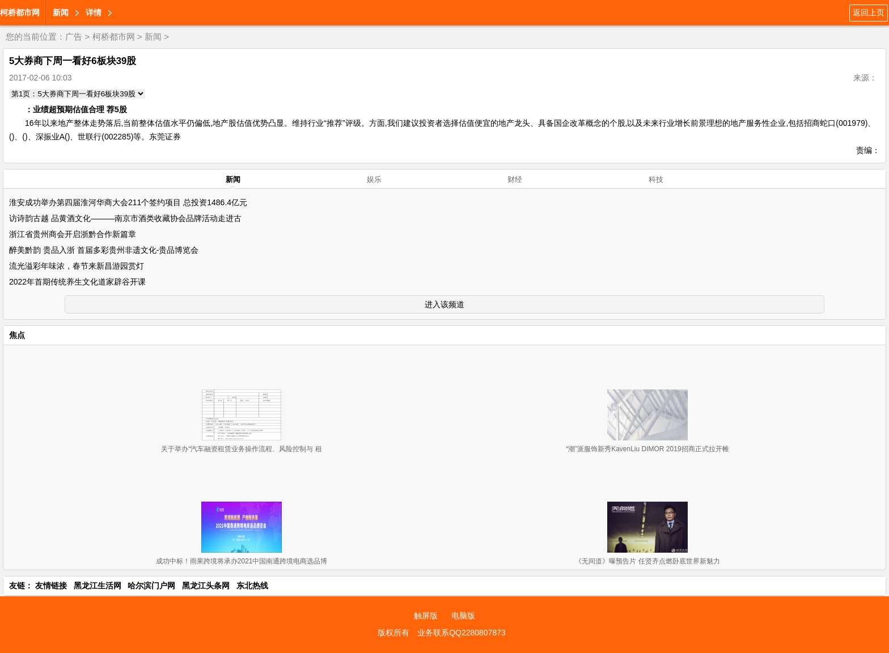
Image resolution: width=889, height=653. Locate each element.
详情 (93, 12)
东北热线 (252, 585)
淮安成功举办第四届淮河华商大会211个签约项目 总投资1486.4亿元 (128, 202)
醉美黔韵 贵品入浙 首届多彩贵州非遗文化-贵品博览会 (103, 250)
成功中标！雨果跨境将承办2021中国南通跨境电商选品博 (242, 561)
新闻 (61, 12)
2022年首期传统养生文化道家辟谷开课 (77, 281)
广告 (73, 36)
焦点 (17, 335)
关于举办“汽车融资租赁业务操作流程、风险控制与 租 (241, 449)
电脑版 (463, 615)
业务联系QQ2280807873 (461, 632)
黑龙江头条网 (206, 585)
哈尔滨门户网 (151, 585)
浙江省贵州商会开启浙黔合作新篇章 (72, 234)
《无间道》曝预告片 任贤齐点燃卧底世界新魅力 (647, 561)
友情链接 (51, 585)
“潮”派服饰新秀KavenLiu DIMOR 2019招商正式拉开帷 (647, 449)
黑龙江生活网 (97, 585)
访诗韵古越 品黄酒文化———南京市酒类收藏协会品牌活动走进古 (125, 218)
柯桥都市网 (20, 12)
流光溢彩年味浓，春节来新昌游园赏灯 (76, 265)
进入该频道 (444, 304)
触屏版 (426, 615)
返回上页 (868, 12)
